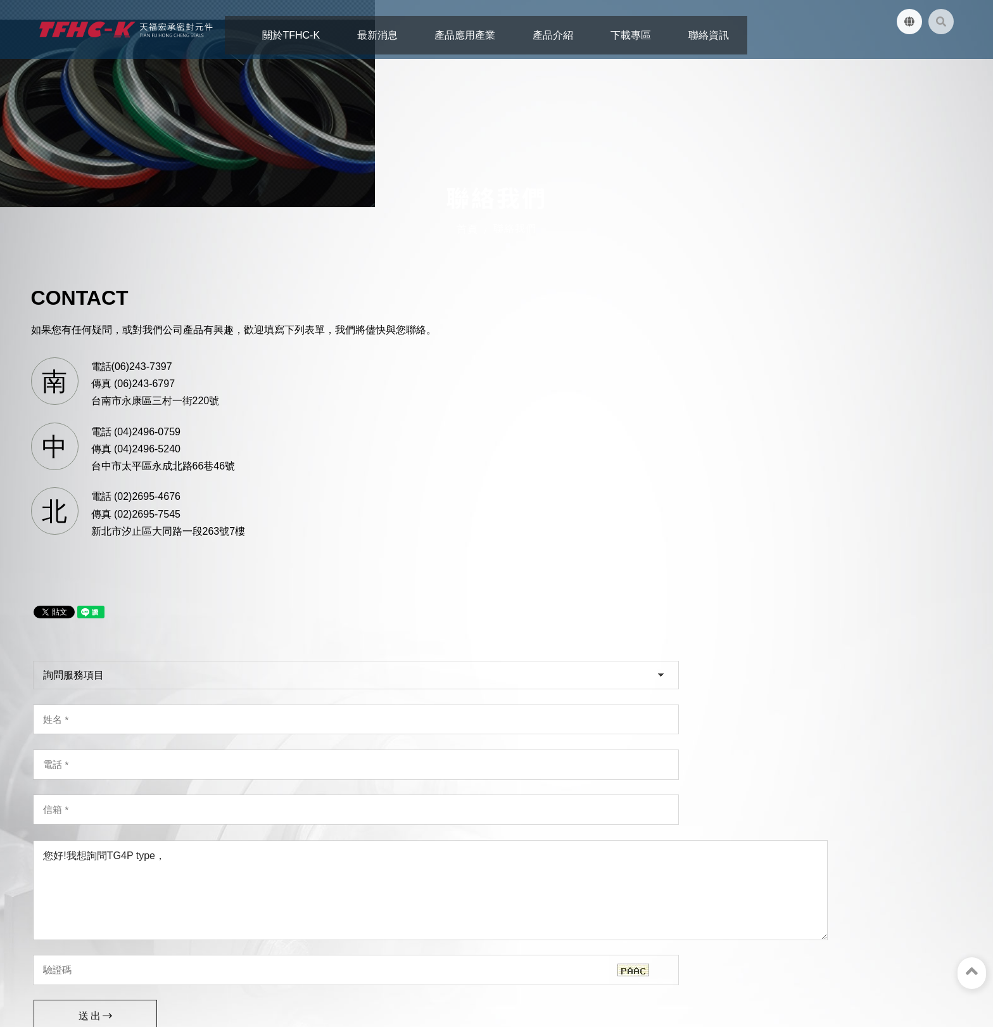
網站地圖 (371, 964)
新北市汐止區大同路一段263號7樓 (600, 837)
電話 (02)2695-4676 (145, 601)
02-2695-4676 (554, 855)
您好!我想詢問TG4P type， (627, 528)
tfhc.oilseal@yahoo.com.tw (113, 891)
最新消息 (102, 964)
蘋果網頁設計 (211, 985)
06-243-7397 (77, 857)
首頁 (467, 258)
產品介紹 (222, 964)
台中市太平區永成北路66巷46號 (358, 837)
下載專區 (271, 964)
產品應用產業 (162, 964)
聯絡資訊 (321, 964)
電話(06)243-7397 (141, 471)
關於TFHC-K (44, 964)
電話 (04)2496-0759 (145, 536)
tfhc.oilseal (88, 910)
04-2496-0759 (317, 855)
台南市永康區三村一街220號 (112, 838)
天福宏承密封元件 (119, 927)
